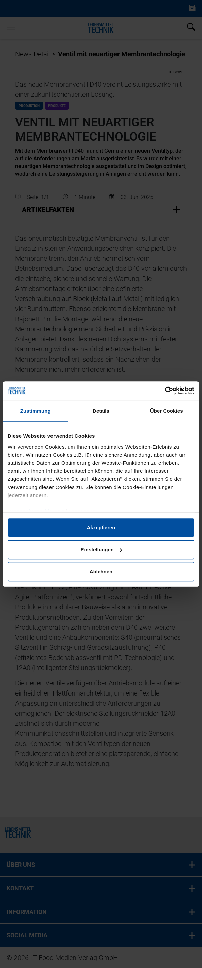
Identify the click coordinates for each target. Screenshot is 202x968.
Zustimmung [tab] (35, 411)
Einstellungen (101, 549)
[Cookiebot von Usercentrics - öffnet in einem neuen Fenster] (164, 390)
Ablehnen (101, 571)
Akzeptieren (101, 527)
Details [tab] (101, 411)
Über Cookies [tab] (166, 411)
